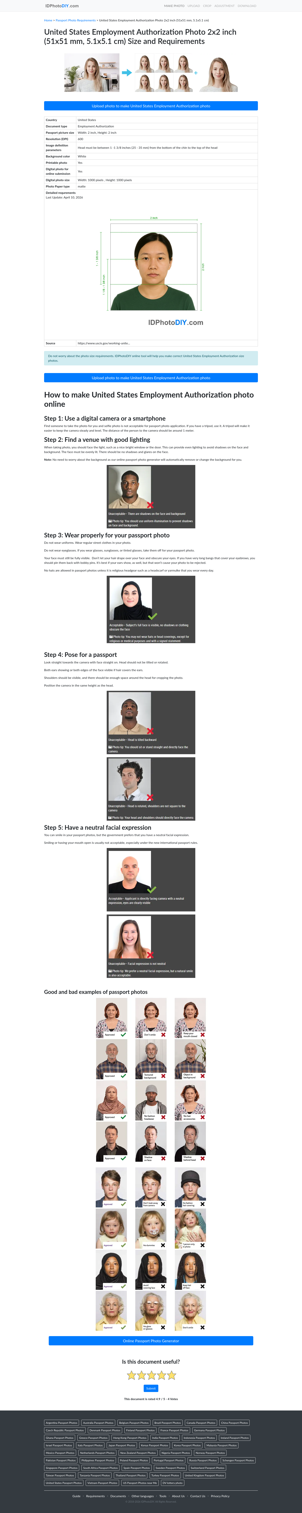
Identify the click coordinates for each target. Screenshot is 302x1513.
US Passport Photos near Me (140, 1482)
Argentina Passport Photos (61, 1422)
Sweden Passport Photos (170, 1467)
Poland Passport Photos (134, 1460)
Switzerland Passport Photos (207, 1467)
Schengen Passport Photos (238, 1460)
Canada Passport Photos (201, 1422)
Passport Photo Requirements (76, 20)
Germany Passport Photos (209, 1430)
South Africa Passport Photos (100, 1467)
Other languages (143, 1496)
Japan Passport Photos (121, 1445)
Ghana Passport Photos (59, 1437)
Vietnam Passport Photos (102, 1482)
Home (48, 20)
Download (247, 6)
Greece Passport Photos (93, 1437)
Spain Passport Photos (136, 1467)
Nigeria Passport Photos (176, 1452)
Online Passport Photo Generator (151, 1340)
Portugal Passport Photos (169, 1460)
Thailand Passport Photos (131, 1475)
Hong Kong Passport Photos (129, 1437)
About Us (178, 1496)
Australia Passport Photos (98, 1422)
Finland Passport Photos (140, 1430)
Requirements (95, 1496)
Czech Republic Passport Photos (65, 1430)
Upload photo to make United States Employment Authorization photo (151, 105)
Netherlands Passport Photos (97, 1452)
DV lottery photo (173, 1482)
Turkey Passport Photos (165, 1475)
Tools (162, 1496)
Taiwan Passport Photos (60, 1475)
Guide (76, 1496)
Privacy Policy (220, 1496)
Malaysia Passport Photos (221, 1445)
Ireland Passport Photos (235, 1437)
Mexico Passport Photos (60, 1452)
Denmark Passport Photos (105, 1430)
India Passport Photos (165, 1437)
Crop (207, 6)
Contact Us (197, 1496)
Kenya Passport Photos (154, 1445)
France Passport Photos (174, 1430)
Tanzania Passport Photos (95, 1475)
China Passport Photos (234, 1422)
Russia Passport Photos (203, 1460)
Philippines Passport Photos (97, 1460)
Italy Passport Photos (90, 1445)
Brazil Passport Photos (167, 1422)
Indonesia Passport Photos (199, 1437)
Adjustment (224, 6)
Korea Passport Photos (187, 1445)
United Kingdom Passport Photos (204, 1475)
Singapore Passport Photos (61, 1467)
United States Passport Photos (64, 1482)
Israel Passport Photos (59, 1445)
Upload (194, 6)
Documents (118, 1496)
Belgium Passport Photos (134, 1422)
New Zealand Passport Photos (138, 1452)
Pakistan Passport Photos (61, 1460)
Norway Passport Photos (210, 1452)
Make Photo (174, 6)
